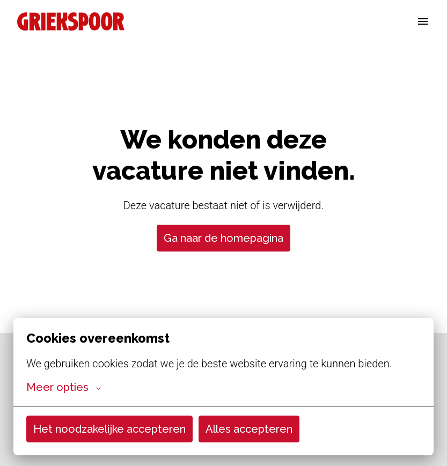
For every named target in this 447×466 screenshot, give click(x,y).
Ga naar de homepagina (223, 238)
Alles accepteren (249, 429)
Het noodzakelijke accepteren (109, 429)
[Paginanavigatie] (423, 21)
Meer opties (63, 387)
